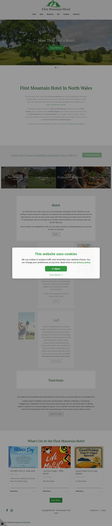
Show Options (56, 275)
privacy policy (83, 262)
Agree (56, 268)
